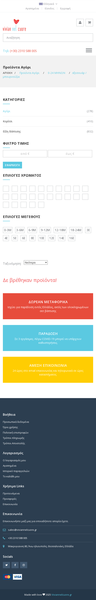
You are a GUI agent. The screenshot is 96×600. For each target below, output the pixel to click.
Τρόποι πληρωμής (13, 438)
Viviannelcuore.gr (62, 594)
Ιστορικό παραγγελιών (16, 471)
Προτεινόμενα (11, 493)
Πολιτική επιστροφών (15, 432)
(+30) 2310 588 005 (23, 51)
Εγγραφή (65, 8)
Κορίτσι (7, 121)
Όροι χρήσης (10, 427)
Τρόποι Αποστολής (14, 443)
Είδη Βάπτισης (12, 131)
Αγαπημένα (32, 8)
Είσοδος (49, 8)
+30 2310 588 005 (17, 538)
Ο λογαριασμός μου (14, 460)
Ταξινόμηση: (12, 263)
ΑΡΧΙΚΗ (8, 73)
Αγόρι (6, 111)
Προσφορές (9, 498)
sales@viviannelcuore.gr (22, 529)
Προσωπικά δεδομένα (16, 422)
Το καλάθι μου (11, 476)
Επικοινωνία (10, 504)
